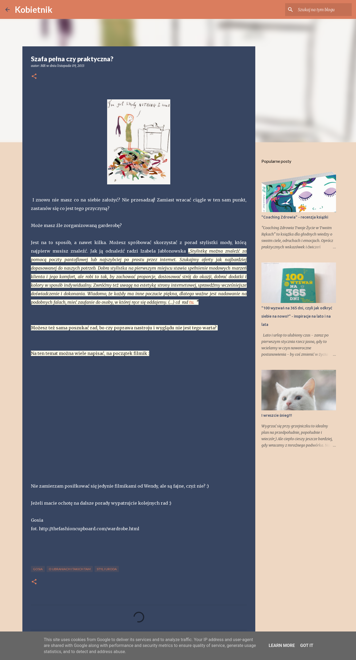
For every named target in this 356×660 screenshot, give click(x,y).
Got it (306, 645)
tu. (191, 302)
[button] (34, 76)
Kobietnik (33, 9)
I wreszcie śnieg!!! (276, 415)
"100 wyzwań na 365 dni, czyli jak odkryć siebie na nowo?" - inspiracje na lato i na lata (296, 316)
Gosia (38, 569)
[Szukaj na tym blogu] (324, 9)
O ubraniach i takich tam (70, 569)
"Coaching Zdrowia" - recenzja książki (294, 217)
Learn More (282, 645)
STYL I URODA (107, 569)
